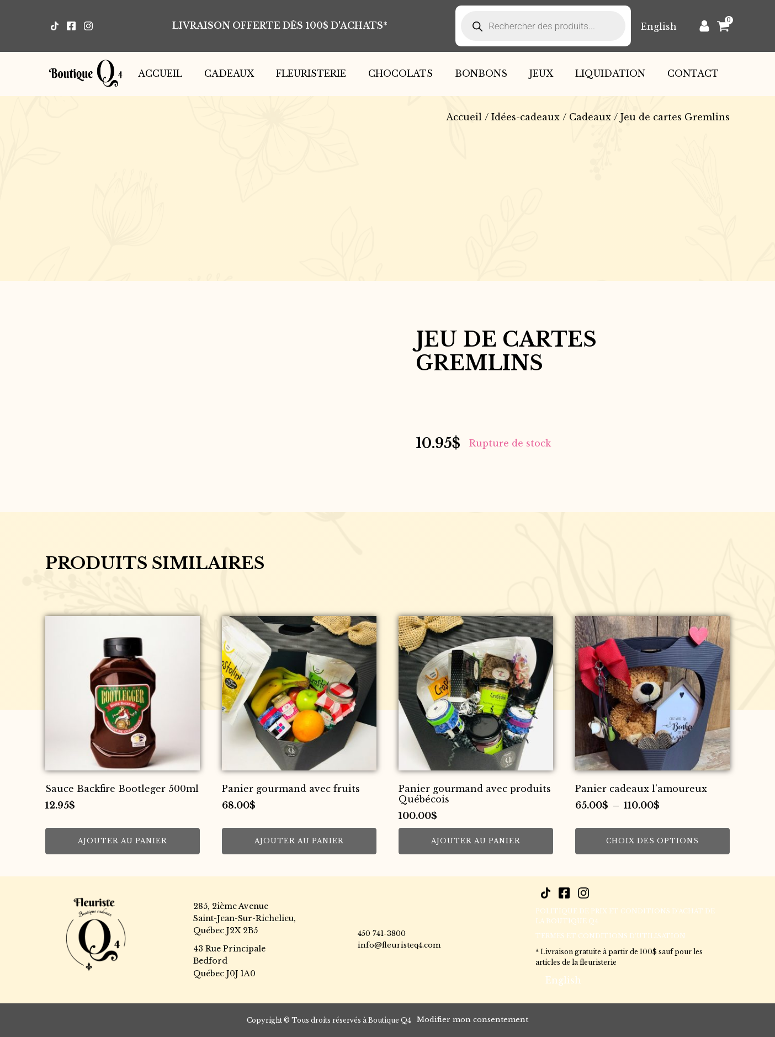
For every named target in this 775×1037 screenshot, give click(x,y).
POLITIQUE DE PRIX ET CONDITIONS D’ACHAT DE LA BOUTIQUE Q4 (625, 916)
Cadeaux (229, 73)
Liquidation (610, 73)
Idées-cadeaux (525, 117)
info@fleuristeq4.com (399, 945)
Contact (693, 73)
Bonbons (481, 73)
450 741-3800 (382, 933)
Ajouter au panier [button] (122, 841)
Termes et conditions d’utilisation (610, 936)
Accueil (160, 73)
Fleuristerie (311, 73)
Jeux (541, 73)
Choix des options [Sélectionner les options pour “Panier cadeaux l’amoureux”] (652, 841)
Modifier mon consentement (472, 1019)
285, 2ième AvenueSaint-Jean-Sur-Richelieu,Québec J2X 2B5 (244, 918)
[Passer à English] (658, 26)
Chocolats (400, 73)
